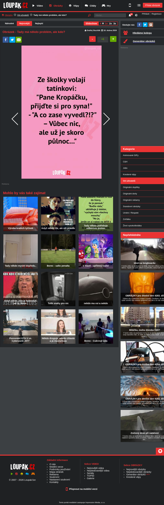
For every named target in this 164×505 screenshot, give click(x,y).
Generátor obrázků (136, 474)
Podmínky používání (59, 469)
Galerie (90, 478)
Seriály (90, 473)
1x (106, 23)
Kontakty (53, 482)
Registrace (157, 14)
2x (110, 23)
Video (37, 5)
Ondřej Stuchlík (93, 30)
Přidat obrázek (152, 5)
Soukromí (54, 477)
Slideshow (91, 23)
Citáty (90, 5)
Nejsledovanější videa (98, 470)
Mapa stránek (56, 472)
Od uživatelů (23, 15)
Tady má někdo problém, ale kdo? (50, 15)
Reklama (54, 474)
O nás (52, 464)
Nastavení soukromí (59, 479)
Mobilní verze (56, 467)
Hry (106, 5)
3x (114, 23)
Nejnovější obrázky (136, 469)
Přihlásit (145, 14)
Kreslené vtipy (133, 477)
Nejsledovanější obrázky (138, 472)
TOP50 (90, 475)
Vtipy (73, 5)
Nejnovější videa (95, 468)
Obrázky (55, 5)
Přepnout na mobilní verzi (82, 489)
